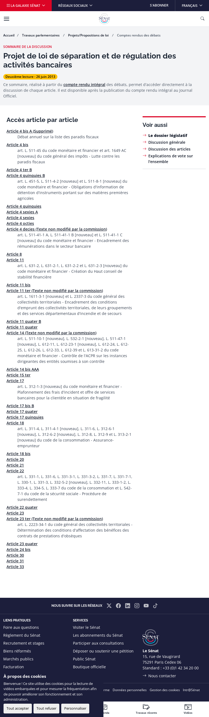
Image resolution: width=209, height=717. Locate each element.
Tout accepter (18, 708)
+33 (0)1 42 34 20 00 (181, 667)
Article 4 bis (17, 144)
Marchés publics (18, 658)
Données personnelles (130, 690)
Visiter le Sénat (86, 627)
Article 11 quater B (24, 321)
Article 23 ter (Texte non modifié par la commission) (55, 518)
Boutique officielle (89, 666)
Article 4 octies (20, 223)
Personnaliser (75, 708)
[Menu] (6, 18)
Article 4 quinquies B (26, 175)
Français (195, 4)
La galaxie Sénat (24, 5)
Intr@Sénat (191, 690)
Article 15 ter (18, 375)
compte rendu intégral (84, 84)
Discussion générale (166, 142)
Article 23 (15, 513)
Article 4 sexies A (22, 212)
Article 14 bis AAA (23, 369)
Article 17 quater (22, 411)
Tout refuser (46, 708)
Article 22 (15, 470)
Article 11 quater (22, 327)
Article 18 (15, 422)
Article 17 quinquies (25, 417)
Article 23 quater (22, 543)
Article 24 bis (18, 549)
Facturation (13, 666)
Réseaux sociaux (73, 5)
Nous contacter (162, 675)
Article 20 (15, 459)
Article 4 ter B (19, 169)
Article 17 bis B (20, 405)
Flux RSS (80, 674)
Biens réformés (17, 651)
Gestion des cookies (165, 690)
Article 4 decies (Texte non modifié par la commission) (57, 229)
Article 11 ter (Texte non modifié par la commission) (55, 290)
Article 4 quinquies (24, 206)
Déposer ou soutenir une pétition (103, 651)
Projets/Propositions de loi (88, 35)
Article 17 (15, 380)
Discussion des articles (169, 149)
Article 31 (15, 560)
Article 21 (15, 465)
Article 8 (14, 254)
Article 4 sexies (20, 217)
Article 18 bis (18, 453)
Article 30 (15, 555)
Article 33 (15, 566)
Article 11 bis (18, 284)
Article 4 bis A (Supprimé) (30, 131)
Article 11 (15, 259)
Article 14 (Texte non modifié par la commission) (51, 332)
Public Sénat (84, 658)
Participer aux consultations (98, 643)
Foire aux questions (21, 627)
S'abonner (159, 5)
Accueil (8, 35)
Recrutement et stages (23, 643)
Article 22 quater (22, 507)
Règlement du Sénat (21, 635)
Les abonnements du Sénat (98, 635)
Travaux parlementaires (41, 35)
